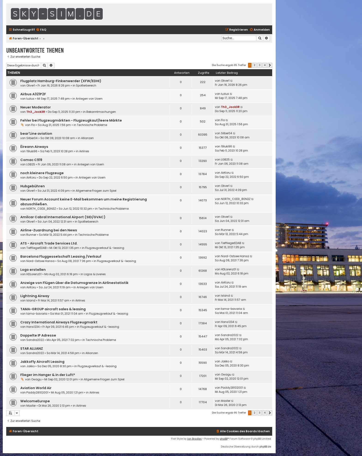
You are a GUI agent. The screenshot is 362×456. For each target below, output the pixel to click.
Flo (33, 125)
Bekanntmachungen (101, 112)
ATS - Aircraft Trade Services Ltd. (49, 243)
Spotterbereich (86, 85)
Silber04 (32, 138)
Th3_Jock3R (35, 112)
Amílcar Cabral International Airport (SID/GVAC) (63, 217)
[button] (270, 65)
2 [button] (254, 65)
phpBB (223, 439)
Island (30, 300)
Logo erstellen (33, 269)
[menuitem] (41, 30)
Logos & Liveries (95, 274)
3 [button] (259, 65)
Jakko (30, 366)
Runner (31, 235)
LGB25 (30, 164)
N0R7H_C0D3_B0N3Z (41, 209)
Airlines (84, 151)
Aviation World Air (35, 388)
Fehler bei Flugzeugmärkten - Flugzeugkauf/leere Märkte (71, 120)
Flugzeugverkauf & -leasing (104, 248)
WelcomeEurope (35, 401)
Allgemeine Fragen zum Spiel (96, 191)
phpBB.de (265, 446)
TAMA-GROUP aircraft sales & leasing (53, 309)
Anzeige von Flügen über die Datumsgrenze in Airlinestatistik (74, 282)
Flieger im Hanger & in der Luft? (47, 375)
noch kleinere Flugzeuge (42, 173)
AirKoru (31, 177)
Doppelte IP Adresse (38, 335)
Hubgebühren (32, 186)
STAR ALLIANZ (31, 348)
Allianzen (87, 138)
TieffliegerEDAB (36, 248)
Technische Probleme (92, 125)
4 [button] (264, 65)
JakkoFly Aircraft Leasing (42, 361)
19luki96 (31, 151)
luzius (30, 99)
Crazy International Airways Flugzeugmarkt (58, 322)
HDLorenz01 (34, 274)
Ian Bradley (194, 439)
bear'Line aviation (36, 133)
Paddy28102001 (37, 392)
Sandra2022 (35, 340)
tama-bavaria (36, 314)
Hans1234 (33, 327)
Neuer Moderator (35, 107)
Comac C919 (31, 160)
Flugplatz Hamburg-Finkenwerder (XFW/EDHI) (60, 81)
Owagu (36, 379)
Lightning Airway (34, 296)
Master (31, 406)
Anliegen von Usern (89, 99)
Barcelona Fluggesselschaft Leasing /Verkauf (60, 256)
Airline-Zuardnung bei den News (48, 230)
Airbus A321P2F (33, 94)
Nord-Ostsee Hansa (40, 261)
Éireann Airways (34, 146)
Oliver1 (30, 85)
